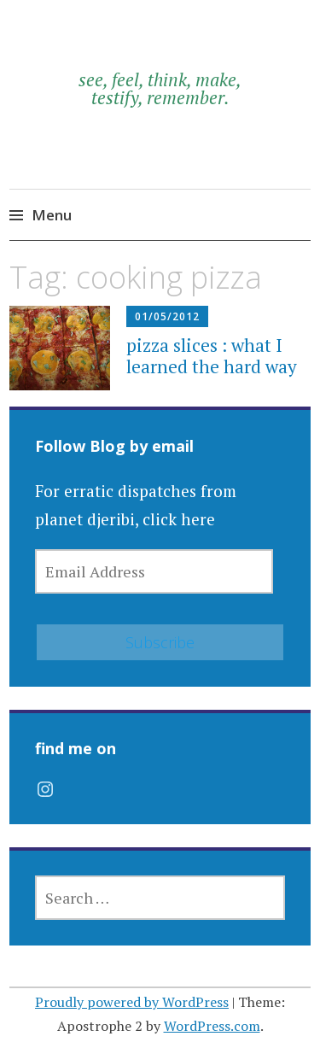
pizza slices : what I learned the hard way (211, 355)
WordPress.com (212, 1025)
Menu (52, 215)
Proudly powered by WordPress (132, 1001)
